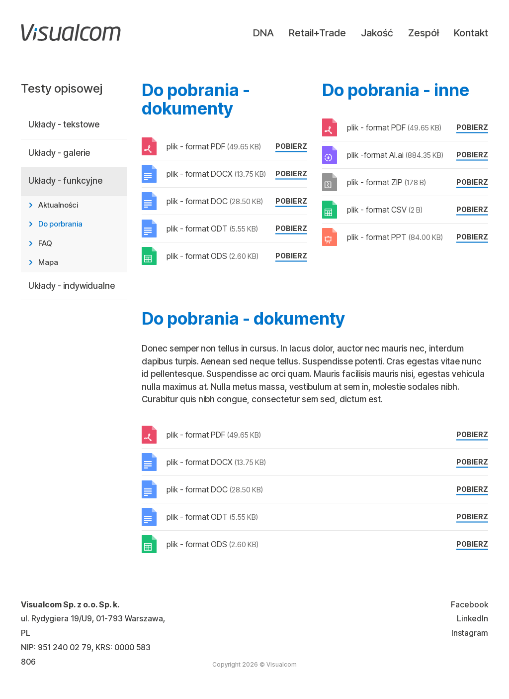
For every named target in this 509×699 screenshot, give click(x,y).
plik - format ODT (212, 228)
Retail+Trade (317, 33)
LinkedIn (472, 618)
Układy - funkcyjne (65, 181)
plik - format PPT (395, 237)
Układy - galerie (59, 153)
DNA (263, 33)
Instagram (469, 633)
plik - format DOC (215, 201)
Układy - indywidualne (71, 286)
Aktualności (58, 205)
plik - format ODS (212, 256)
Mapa (48, 262)
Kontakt (471, 33)
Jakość (377, 33)
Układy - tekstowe (63, 124)
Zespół (423, 33)
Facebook (469, 604)
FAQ (45, 243)
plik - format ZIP (386, 182)
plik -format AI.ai (395, 155)
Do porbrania (60, 224)
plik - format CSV (385, 210)
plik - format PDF (214, 146)
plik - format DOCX (216, 174)
